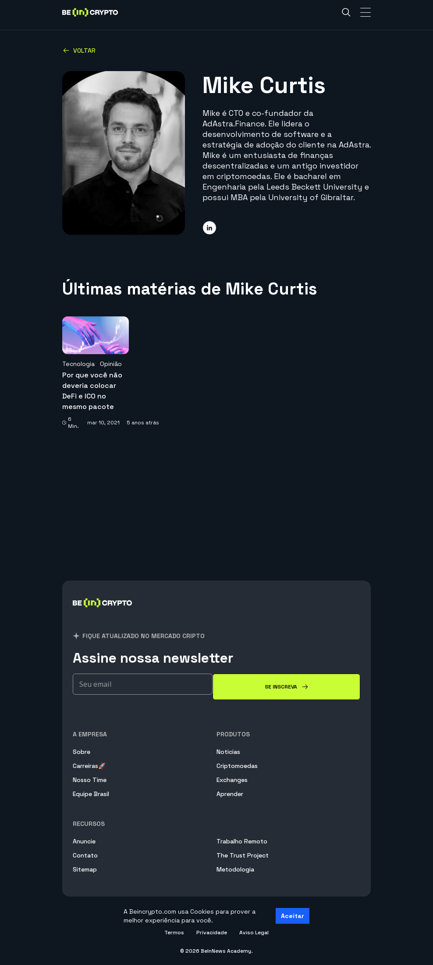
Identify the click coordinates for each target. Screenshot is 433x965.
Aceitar (292, 916)
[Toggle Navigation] (365, 12)
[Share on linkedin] (209, 228)
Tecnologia (78, 364)
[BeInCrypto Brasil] (102, 613)
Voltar (79, 50)
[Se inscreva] (286, 687)
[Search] (346, 12)
